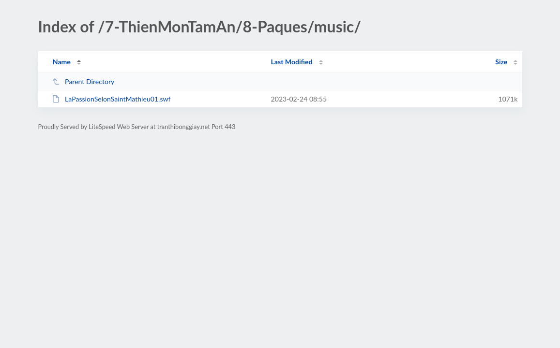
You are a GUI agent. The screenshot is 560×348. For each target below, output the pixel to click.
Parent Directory (83, 81)
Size (501, 62)
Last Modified (292, 62)
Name (62, 62)
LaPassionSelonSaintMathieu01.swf (111, 99)
